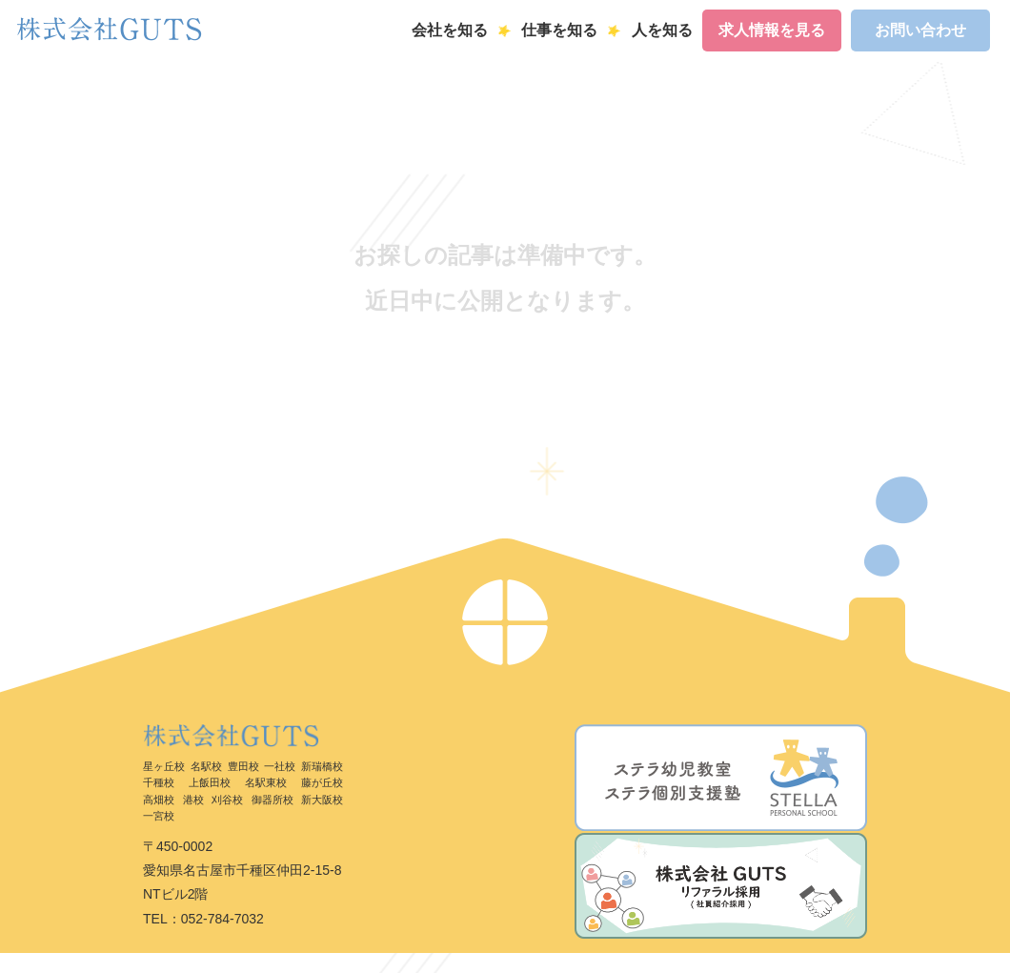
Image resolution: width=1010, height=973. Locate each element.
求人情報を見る (771, 30)
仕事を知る (559, 30)
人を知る (662, 30)
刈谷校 (227, 799)
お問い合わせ (920, 30)
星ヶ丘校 (164, 766)
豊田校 (243, 766)
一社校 (279, 766)
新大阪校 (322, 799)
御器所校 (272, 799)
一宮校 (158, 815)
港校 (193, 799)
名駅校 (206, 766)
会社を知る (450, 30)
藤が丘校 (322, 782)
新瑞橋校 (322, 766)
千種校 (158, 782)
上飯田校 (210, 782)
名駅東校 (266, 782)
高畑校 (158, 799)
